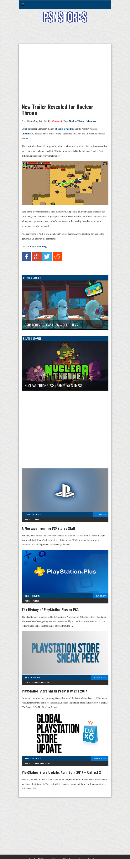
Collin (27, 596)
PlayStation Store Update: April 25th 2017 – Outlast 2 (61, 772)
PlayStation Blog (38, 246)
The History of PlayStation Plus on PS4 (50, 609)
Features (36, 519)
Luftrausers (28, 133)
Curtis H (28, 758)
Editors (27, 514)
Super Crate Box (65, 128)
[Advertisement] (65, 35)
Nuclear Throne (77, 121)
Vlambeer (91, 121)
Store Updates (45, 682)
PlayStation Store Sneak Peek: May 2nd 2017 (54, 690)
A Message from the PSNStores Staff (48, 528)
